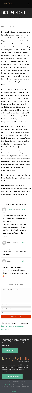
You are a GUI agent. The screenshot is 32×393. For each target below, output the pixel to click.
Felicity (9, 209)
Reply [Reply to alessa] (22, 243)
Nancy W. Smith (6, 384)
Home (11, 17)
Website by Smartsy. (16, 391)
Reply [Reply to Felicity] (23, 209)
